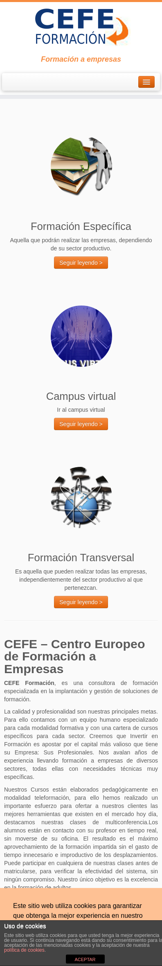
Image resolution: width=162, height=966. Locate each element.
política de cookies (24, 950)
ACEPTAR (84, 959)
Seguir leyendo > (80, 262)
